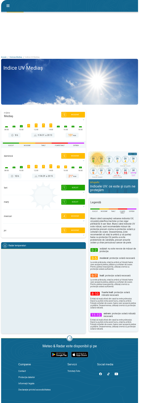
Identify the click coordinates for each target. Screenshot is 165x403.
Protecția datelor (26, 377)
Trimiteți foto (73, 371)
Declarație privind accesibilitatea (34, 389)
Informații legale (26, 383)
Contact (22, 371)
